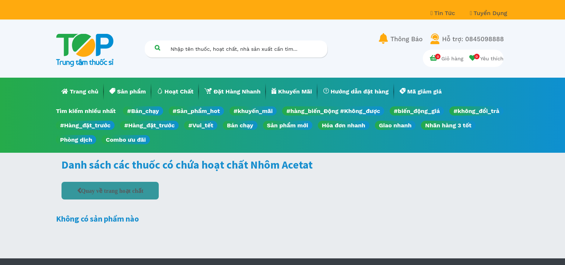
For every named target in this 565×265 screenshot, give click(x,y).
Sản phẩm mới (287, 125)
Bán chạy (240, 125)
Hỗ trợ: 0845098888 (473, 39)
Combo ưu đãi (126, 139)
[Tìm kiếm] (157, 47)
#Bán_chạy (143, 110)
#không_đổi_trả (476, 110)
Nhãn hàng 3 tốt (448, 125)
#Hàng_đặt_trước (85, 125)
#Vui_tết (200, 125)
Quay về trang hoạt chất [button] (112, 191)
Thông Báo (406, 39)
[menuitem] (80, 91)
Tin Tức (444, 13)
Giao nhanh (395, 125)
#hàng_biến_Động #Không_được (333, 110)
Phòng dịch (76, 139)
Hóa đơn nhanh (343, 125)
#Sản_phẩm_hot (196, 110)
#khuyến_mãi (253, 110)
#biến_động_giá (417, 110)
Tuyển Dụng (488, 13)
